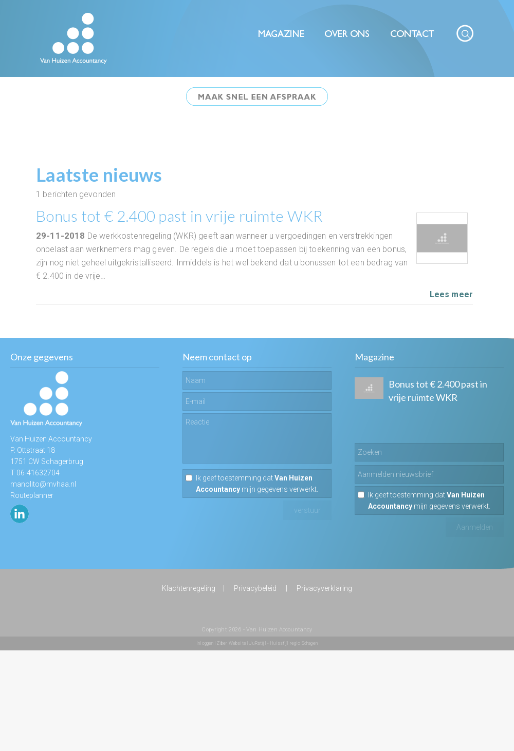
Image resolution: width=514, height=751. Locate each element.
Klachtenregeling (188, 588)
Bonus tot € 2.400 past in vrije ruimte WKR (179, 215)
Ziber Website (231, 643)
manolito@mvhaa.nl (43, 484)
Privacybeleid (255, 588)
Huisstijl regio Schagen (294, 643)
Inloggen (204, 643)
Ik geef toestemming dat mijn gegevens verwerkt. (257, 483)
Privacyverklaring (324, 588)
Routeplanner (31, 495)
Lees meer (451, 294)
